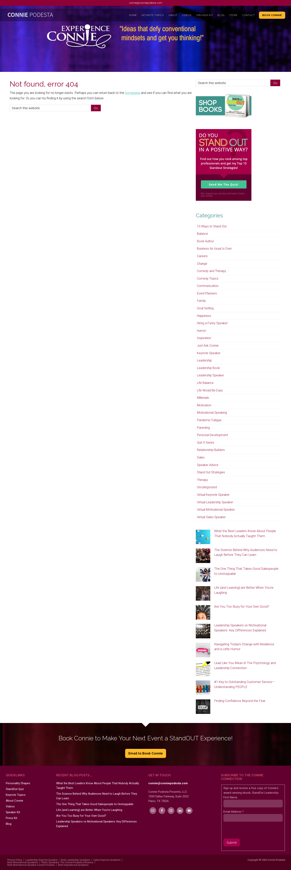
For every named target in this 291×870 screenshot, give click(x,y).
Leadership (204, 360)
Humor (201, 331)
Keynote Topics (15, 795)
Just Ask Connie (208, 345)
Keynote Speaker (209, 353)
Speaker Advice (207, 465)
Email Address (233, 811)
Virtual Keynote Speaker (213, 495)
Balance (202, 234)
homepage (132, 93)
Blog (8, 824)
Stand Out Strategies (211, 472)
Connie (41, 15)
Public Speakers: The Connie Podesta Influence (67, 862)
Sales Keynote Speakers (106, 860)
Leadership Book (208, 368)
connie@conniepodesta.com (145, 2)
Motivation (204, 405)
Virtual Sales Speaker (211, 517)
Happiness (204, 316)
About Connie (14, 800)
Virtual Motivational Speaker (216, 509)
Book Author (205, 241)
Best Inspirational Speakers (73, 865)
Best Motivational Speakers (22, 862)
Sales (200, 457)
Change (202, 263)
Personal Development (212, 435)
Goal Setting (205, 308)
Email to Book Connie (145, 753)
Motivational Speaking (212, 412)
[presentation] (252, 831)
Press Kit (11, 818)
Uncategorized (207, 487)
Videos (10, 806)
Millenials (203, 398)
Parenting (203, 427)
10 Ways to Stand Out (212, 226)
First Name (230, 797)
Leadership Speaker (210, 375)
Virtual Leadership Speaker (215, 502)
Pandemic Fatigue (209, 420)
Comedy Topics (207, 278)
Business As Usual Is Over (214, 248)
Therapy (202, 480)
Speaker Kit (13, 812)
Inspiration (204, 338)
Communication (207, 286)
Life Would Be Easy (210, 390)
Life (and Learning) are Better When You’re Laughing (89, 810)
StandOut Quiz (15, 789)
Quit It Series (205, 442)
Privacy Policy (14, 860)
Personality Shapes (18, 783)
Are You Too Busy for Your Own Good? (241, 606)
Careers (202, 256)
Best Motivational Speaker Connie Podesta (31, 865)
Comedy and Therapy (211, 271)
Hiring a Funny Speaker (212, 323)
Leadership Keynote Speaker (41, 860)
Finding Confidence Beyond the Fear (239, 701)
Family (201, 301)
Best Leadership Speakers (75, 860)
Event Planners (207, 293)
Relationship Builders (211, 450)
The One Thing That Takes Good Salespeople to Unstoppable (94, 804)
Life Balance (205, 383)
